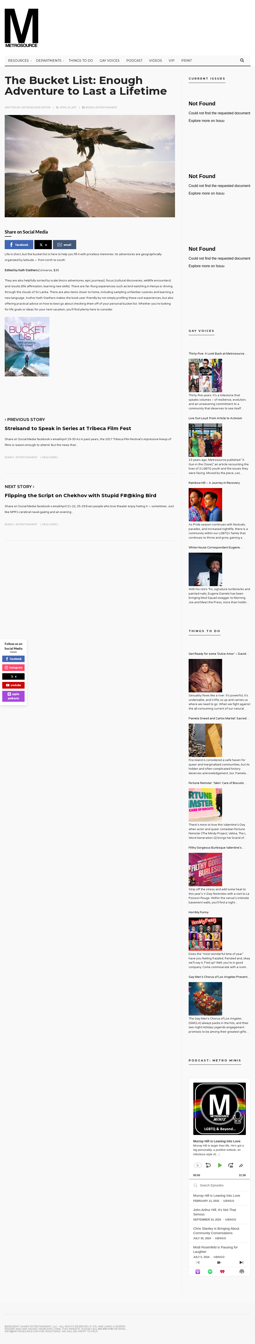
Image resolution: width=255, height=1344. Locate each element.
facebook (18, 245)
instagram (13, 667)
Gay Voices (110, 61)
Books (90, 108)
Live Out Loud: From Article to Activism (215, 419)
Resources (18, 61)
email (64, 245)
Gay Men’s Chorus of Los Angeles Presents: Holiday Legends (219, 978)
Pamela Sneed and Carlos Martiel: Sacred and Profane (218, 719)
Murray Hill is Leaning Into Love (216, 1196)
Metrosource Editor (36, 108)
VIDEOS (155, 61)
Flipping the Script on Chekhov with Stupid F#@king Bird (87, 495)
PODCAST (134, 61)
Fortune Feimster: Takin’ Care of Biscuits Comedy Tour (216, 784)
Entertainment (107, 108)
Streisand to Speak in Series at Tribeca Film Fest (74, 429)
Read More (50, 457)
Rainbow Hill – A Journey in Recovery (214, 483)
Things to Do (81, 61)
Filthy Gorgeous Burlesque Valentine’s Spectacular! (215, 849)
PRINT (186, 61)
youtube (13, 685)
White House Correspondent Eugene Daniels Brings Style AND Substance (214, 548)
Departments (48, 61)
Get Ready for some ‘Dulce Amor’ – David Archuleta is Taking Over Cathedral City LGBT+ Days (217, 655)
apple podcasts (13, 696)
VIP (172, 61)
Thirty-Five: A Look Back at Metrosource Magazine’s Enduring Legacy (216, 355)
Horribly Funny (199, 913)
